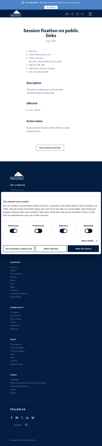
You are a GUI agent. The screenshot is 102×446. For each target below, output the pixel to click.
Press (12, 283)
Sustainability (15, 297)
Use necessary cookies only (18, 249)
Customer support (17, 351)
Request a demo (16, 364)
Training (13, 361)
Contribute (14, 312)
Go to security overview (50, 147)
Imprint (13, 393)
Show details (87, 240)
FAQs (12, 354)
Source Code (15, 315)
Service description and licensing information (28, 383)
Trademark (14, 379)
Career (12, 280)
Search (82, 14)
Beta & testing (15, 319)
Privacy (13, 389)
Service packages (17, 347)
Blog (77, 14)
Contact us (14, 290)
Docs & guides (15, 344)
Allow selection (51, 249)
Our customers (16, 273)
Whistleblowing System (19, 386)
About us (13, 267)
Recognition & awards (18, 293)
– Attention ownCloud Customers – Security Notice (53, 2)
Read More (51, 7)
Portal (12, 357)
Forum (13, 322)
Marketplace (15, 325)
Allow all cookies (83, 249)
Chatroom (14, 329)
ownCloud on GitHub (72, 14)
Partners (13, 277)
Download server (17, 190)
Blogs (12, 287)
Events (13, 270)
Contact (67, 14)
